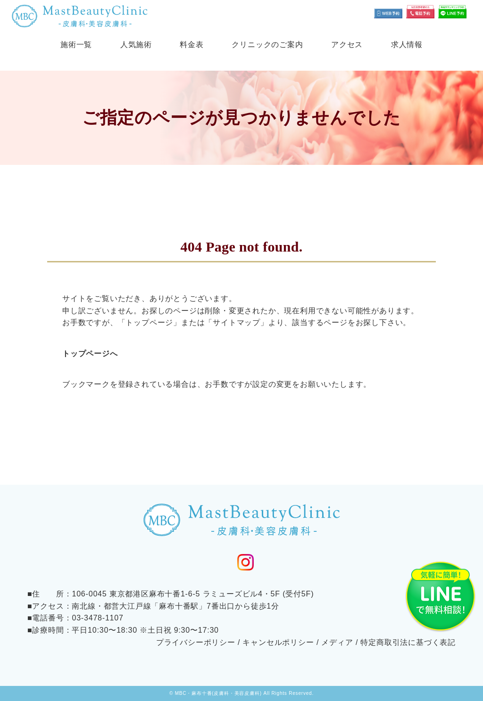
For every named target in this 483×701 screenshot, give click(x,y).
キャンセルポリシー (278, 642)
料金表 (191, 45)
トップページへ (90, 354)
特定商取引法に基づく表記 (408, 642)
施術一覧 (76, 45)
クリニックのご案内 (267, 45)
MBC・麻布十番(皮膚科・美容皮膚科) (218, 693)
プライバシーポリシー (195, 642)
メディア (337, 642)
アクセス (347, 45)
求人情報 (407, 45)
